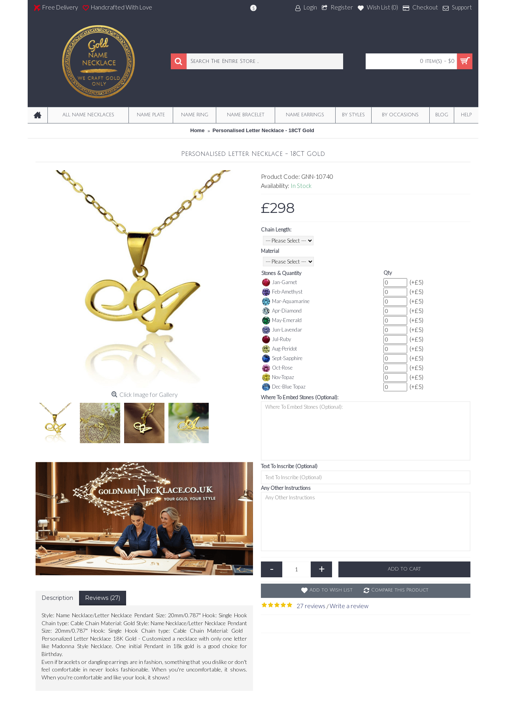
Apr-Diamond (282, 311)
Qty (387, 272)
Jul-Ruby (276, 339)
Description (57, 597)
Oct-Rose (277, 368)
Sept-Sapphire (282, 358)
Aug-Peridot (279, 349)
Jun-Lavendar (282, 330)
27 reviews (310, 605)
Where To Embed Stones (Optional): (299, 397)
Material (270, 251)
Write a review (349, 605)
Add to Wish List (331, 590)
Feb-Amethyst (282, 292)
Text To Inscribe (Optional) (289, 466)
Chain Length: (276, 229)
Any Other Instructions (286, 488)
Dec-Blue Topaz (284, 387)
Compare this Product (400, 590)
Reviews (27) (102, 597)
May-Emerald (282, 320)
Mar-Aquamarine (286, 301)
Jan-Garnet (279, 282)
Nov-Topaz (278, 377)
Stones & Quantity (281, 273)
